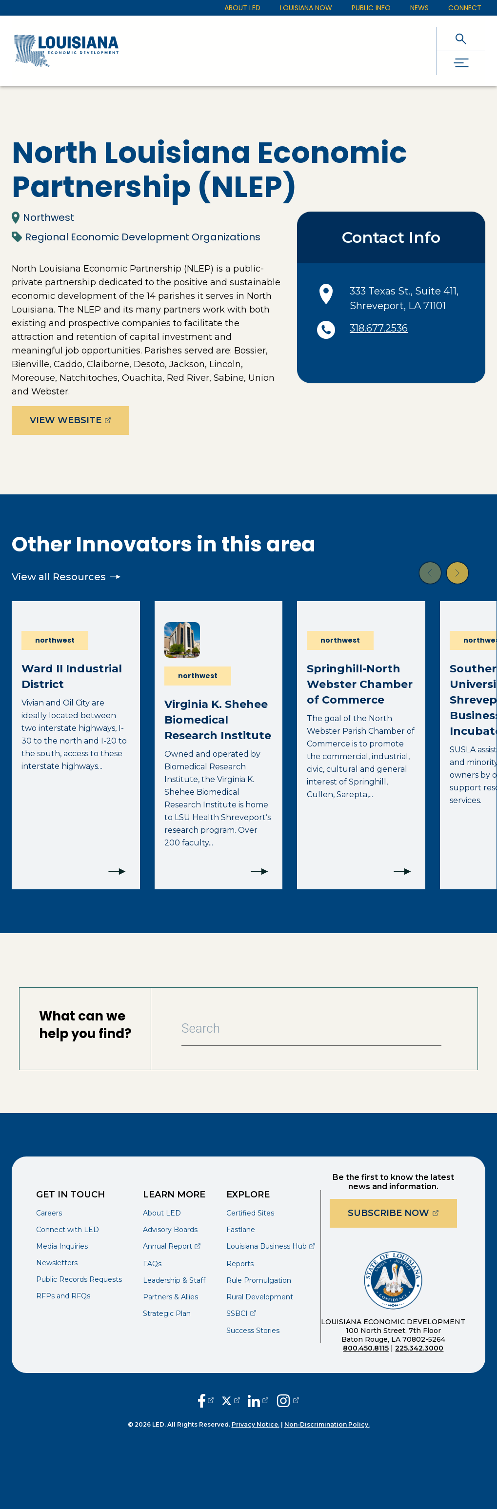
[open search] (461, 39)
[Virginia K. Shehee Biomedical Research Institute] (219, 745)
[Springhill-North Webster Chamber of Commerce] (361, 745)
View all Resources (66, 577)
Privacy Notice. (255, 1424)
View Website (79, 420)
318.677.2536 (379, 328)
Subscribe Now (402, 1212)
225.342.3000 (419, 1348)
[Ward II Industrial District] (76, 745)
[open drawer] (461, 63)
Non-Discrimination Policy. (327, 1424)
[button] (430, 573)
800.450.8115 (366, 1348)
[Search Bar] (311, 1029)
